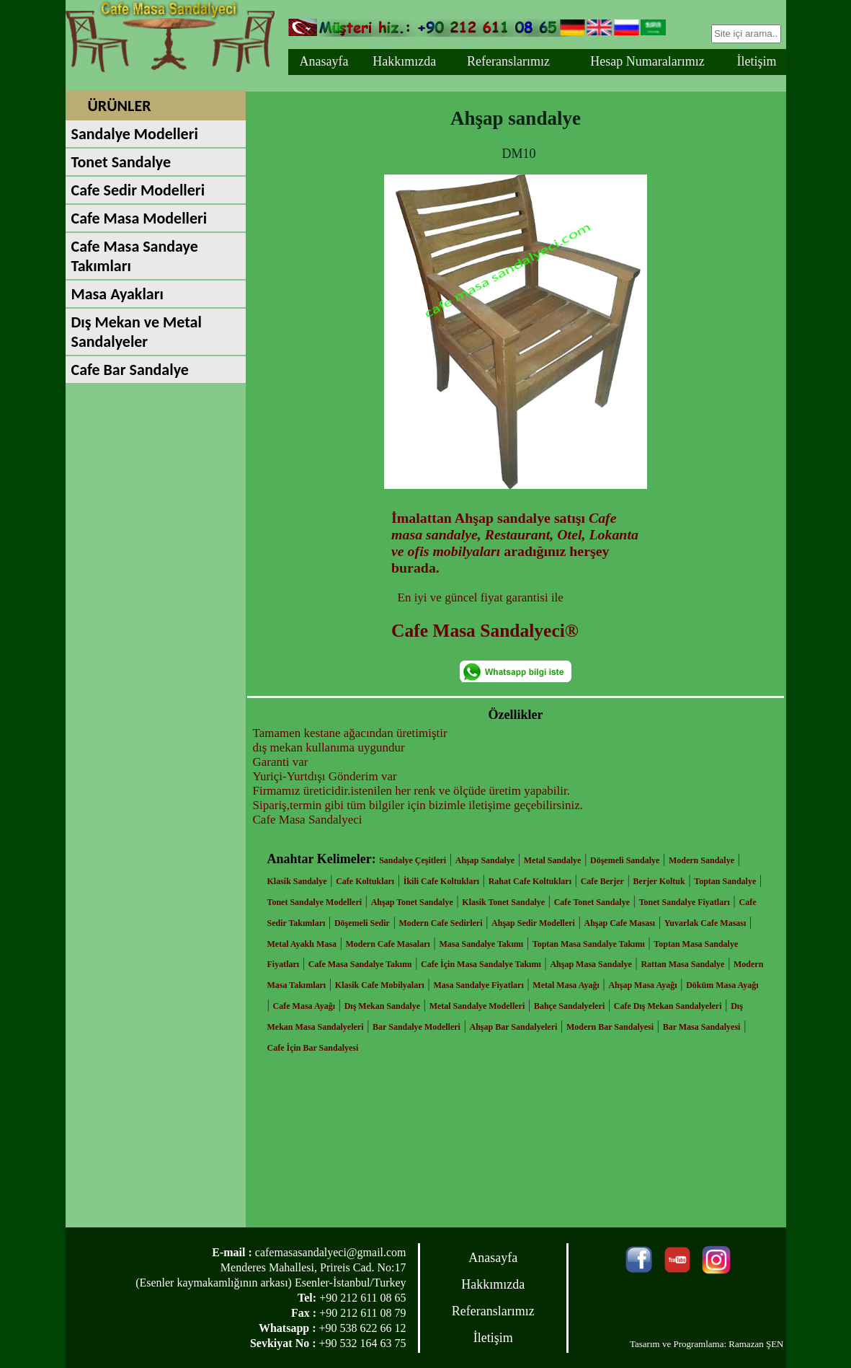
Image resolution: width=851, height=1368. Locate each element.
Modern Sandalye (701, 860)
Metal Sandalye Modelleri (477, 1006)
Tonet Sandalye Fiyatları (684, 902)
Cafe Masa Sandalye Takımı (360, 964)
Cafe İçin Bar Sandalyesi (313, 1048)
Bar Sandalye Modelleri (416, 1027)
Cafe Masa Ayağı (304, 1006)
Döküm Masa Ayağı (722, 985)
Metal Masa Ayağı (566, 985)
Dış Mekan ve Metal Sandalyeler (136, 331)
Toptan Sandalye (725, 881)
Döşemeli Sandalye (624, 860)
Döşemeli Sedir (362, 923)
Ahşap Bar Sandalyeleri (514, 1027)
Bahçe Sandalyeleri (569, 1006)
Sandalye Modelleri (134, 134)
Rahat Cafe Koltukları (530, 881)
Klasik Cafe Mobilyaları (379, 985)
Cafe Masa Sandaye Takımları (134, 256)
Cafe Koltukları (365, 881)
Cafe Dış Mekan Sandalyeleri (668, 1006)
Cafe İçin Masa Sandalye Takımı (481, 964)
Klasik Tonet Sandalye (503, 902)
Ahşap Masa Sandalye (590, 964)
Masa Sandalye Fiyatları (478, 985)
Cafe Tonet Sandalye (592, 902)
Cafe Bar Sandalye (130, 369)
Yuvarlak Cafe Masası (705, 923)
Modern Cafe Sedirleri (441, 923)
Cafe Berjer (602, 881)
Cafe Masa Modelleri (139, 218)
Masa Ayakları (117, 294)
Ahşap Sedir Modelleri (533, 923)
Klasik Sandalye (297, 881)
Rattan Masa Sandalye (682, 964)
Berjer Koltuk (659, 881)
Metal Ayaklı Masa (302, 944)
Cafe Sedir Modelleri (138, 190)
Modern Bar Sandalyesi (610, 1027)
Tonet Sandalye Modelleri (314, 902)
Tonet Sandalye (121, 162)
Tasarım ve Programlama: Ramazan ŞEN (707, 1343)
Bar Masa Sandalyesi (702, 1027)
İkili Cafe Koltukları (441, 881)
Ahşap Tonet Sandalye (412, 902)
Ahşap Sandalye (484, 860)
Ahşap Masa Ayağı (642, 985)
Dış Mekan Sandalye (382, 1006)
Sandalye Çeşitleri (412, 860)
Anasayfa (323, 61)
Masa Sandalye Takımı (481, 944)
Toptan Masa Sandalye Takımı (589, 944)
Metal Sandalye (553, 860)
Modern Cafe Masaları (388, 944)
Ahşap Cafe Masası (620, 923)
